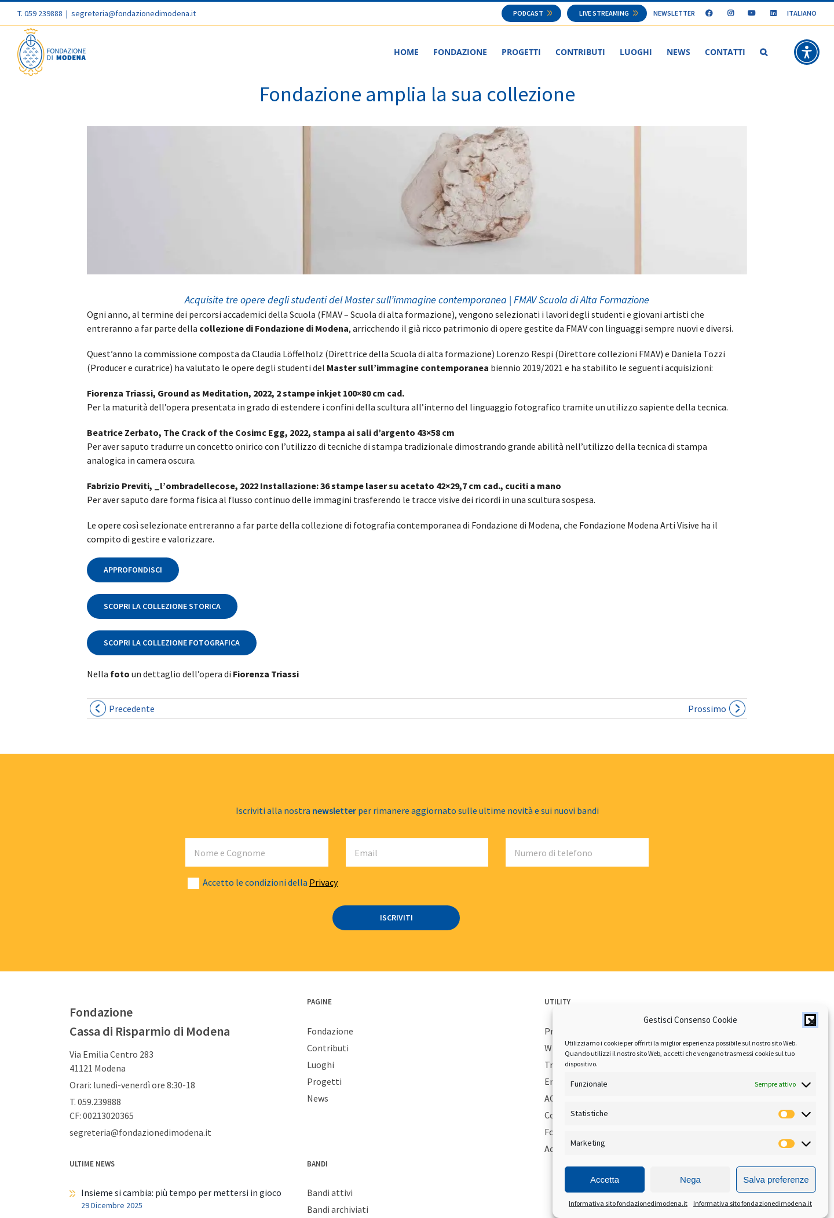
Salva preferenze (776, 1179)
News (317, 1099)
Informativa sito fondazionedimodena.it (628, 1203)
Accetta (604, 1179)
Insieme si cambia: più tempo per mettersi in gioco (181, 1193)
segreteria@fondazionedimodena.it (133, 13)
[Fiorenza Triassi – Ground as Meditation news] (417, 201)
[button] (810, 1020)
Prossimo (707, 709)
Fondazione (330, 1031)
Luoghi (320, 1065)
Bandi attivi (330, 1193)
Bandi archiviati (337, 1210)
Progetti (324, 1082)
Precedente (132, 709)
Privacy (323, 883)
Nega (690, 1179)
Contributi (328, 1048)
